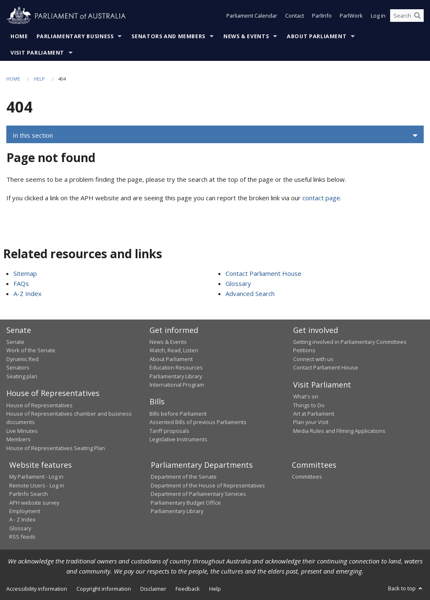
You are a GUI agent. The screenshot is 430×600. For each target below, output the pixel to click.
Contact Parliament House (263, 273)
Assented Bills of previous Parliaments (197, 422)
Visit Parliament (37, 52)
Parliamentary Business (75, 36)
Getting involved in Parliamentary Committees (349, 342)
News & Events (246, 36)
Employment (24, 511)
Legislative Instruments (178, 439)
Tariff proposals (169, 431)
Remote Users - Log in (36, 485)
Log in (378, 16)
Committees (307, 476)
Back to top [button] (406, 588)
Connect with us (313, 359)
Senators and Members (168, 36)
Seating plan (21, 376)
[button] (215, 136)
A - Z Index (22, 519)
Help (39, 79)
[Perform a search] (417, 16)
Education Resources (176, 367)
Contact (294, 16)
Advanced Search (250, 293)
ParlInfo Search (28, 494)
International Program (176, 384)
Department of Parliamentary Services (198, 494)
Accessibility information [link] (36, 588)
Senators (17, 367)
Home (19, 36)
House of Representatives (39, 405)
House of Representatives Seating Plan (55, 448)
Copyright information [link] (103, 588)
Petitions (304, 350)
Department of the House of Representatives (208, 485)
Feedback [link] (188, 588)
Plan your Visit (310, 422)
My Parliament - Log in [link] (36, 476)
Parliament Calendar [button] (251, 16)
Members (18, 439)
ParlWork (351, 16)
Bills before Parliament (178, 413)
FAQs (21, 283)
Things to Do (309, 405)
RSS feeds (22, 536)
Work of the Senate (30, 350)
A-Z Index (27, 293)
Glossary (238, 283)
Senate (15, 342)
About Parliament (316, 36)
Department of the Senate (184, 476)
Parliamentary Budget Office (186, 502)
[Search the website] (407, 16)
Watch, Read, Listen (173, 350)
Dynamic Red (22, 359)
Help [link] (215, 588)
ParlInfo (322, 16)
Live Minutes (22, 431)
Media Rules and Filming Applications (339, 431)
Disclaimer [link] (153, 588)
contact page (321, 198)
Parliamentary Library (175, 376)
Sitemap (25, 273)
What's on (305, 396)
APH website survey (34, 502)
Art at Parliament (313, 413)
